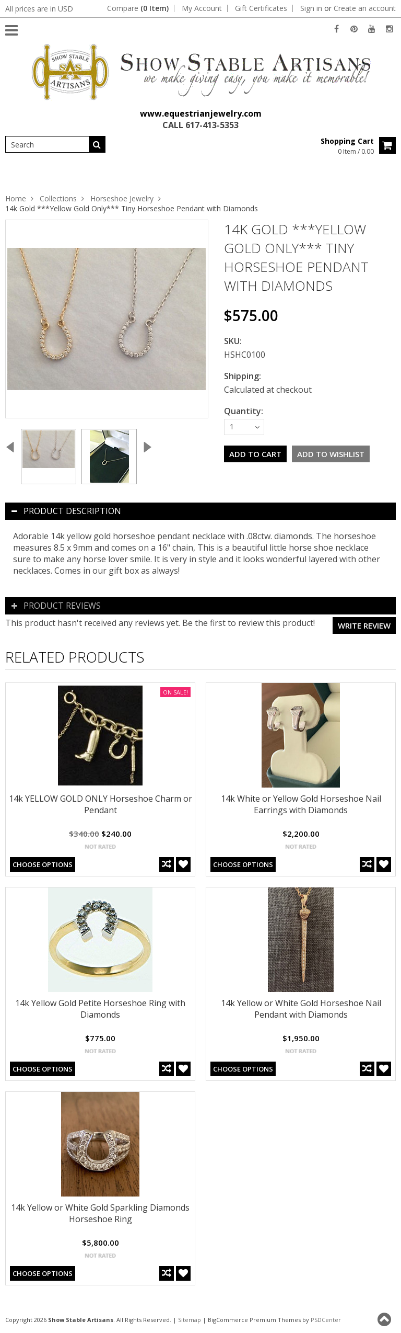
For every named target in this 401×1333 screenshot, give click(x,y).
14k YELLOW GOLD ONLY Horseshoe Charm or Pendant (100, 804)
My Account (202, 8)
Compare (138, 8)
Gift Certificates (261, 8)
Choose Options (43, 864)
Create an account (365, 8)
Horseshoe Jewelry (122, 198)
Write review (364, 625)
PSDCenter (326, 1320)
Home (15, 198)
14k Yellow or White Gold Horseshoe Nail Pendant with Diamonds (301, 1008)
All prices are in (39, 9)
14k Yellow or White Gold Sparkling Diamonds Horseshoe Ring (100, 1213)
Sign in (311, 8)
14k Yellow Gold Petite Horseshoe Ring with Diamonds (100, 1008)
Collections (58, 198)
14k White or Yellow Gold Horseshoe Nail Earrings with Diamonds (301, 804)
